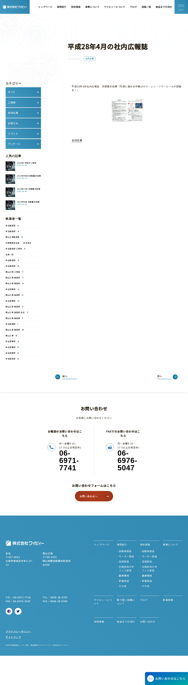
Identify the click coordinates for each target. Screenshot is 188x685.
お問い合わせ (147, 621)
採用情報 (99, 621)
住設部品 (124, 561)
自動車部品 (125, 551)
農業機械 (124, 575)
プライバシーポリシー (18, 631)
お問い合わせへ (89, 496)
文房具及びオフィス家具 (126, 568)
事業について (92, 7)
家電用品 (124, 581)
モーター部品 (126, 556)
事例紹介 (61, 7)
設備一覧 (146, 7)
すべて (11, 92)
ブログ (133, 7)
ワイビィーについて (114, 7)
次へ (159, 376)
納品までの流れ (164, 7)
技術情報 (75, 7)
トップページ (45, 7)
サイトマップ (13, 637)
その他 (122, 586)
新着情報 (168, 600)
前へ (65, 376)
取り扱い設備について (126, 601)
